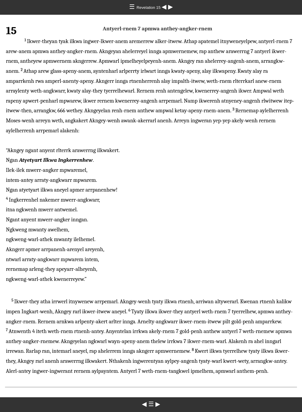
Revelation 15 (149, 7)
